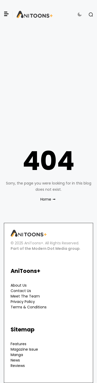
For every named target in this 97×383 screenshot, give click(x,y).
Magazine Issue (24, 349)
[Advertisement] (48, 77)
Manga (17, 354)
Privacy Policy (23, 301)
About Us (19, 285)
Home (45, 199)
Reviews (18, 365)
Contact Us (21, 290)
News (15, 360)
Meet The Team (25, 296)
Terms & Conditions (29, 307)
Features (18, 343)
